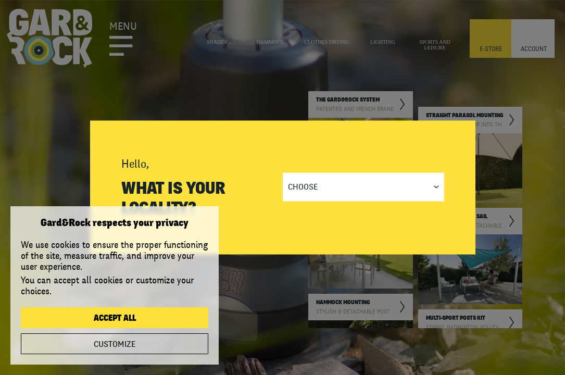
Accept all (115, 318)
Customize (114, 344)
